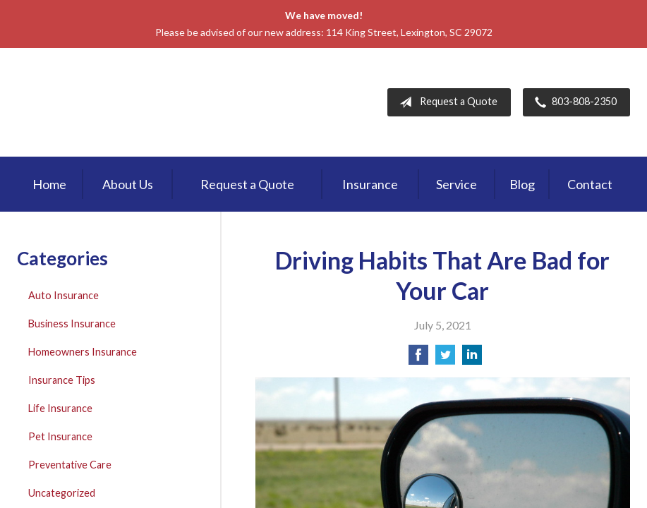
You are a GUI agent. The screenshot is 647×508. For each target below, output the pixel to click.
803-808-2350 (573, 102)
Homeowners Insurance (82, 352)
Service (456, 184)
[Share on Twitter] (445, 358)
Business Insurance (72, 323)
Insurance (370, 184)
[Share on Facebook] (418, 358)
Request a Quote (445, 102)
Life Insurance (60, 408)
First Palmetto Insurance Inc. (136, 102)
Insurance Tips (61, 380)
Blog (522, 184)
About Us (127, 184)
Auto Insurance (63, 295)
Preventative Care (69, 465)
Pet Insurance (60, 436)
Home (49, 184)
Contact (589, 184)
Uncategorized (61, 493)
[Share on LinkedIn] (472, 358)
